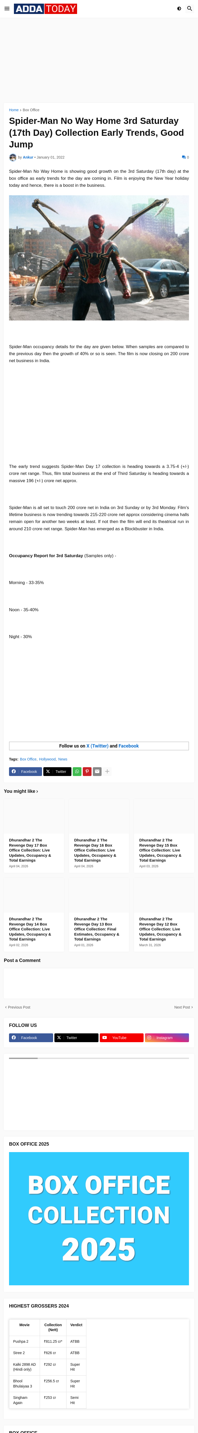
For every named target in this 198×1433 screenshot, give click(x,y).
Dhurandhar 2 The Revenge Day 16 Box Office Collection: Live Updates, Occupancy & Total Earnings (95, 850)
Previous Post (19, 1007)
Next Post (182, 1007)
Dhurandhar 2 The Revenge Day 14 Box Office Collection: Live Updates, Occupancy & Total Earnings (30, 929)
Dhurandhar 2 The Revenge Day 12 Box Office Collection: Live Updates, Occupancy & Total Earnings (160, 929)
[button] (7, 8)
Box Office (31, 110)
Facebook (129, 746)
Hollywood (47, 759)
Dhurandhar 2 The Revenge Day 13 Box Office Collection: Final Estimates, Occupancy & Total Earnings (96, 929)
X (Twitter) (97, 746)
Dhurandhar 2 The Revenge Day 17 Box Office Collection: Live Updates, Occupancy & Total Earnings (30, 850)
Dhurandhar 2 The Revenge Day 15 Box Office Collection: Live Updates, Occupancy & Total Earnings (160, 850)
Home (14, 110)
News (62, 759)
